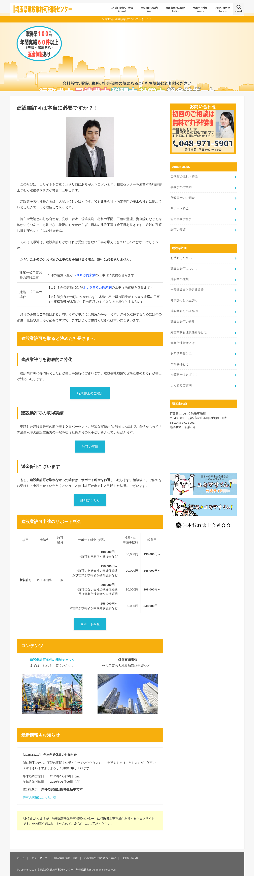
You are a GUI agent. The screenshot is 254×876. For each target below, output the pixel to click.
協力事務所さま (181, 219)
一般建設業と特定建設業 (187, 289)
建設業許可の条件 (183, 321)
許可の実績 (90, 446)
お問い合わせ (222, 9)
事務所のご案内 (149, 9)
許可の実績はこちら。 (38, 797)
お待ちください (181, 258)
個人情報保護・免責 (66, 858)
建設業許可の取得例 (184, 311)
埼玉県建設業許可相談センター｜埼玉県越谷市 (64, 869)
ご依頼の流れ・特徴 (122, 9)
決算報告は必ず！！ (184, 374)
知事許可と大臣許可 (184, 300)
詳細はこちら (90, 500)
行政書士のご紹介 (175, 9)
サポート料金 (200, 9)
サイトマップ (39, 858)
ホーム (21, 858)
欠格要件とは (180, 364)
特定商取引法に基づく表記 (100, 858)
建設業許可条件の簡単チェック (52, 660)
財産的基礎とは (181, 353)
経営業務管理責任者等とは (189, 332)
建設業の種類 (180, 279)
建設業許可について (184, 268)
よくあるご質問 (181, 385)
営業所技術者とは (183, 343)
